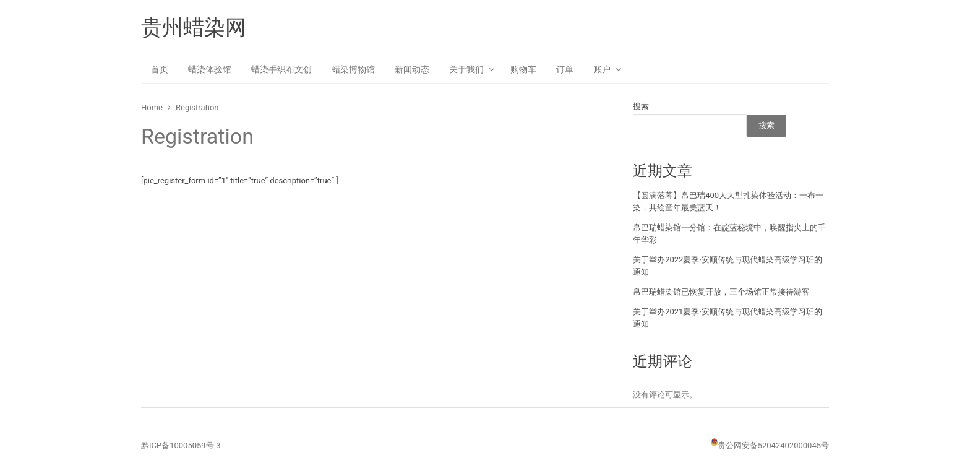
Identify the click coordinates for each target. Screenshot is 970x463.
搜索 (641, 106)
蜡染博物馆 (353, 69)
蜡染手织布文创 (281, 69)
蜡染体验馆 (209, 69)
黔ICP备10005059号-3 (181, 445)
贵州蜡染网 (193, 27)
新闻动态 (412, 69)
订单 (564, 69)
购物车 (523, 69)
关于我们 (466, 69)
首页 (159, 69)
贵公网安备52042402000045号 (773, 445)
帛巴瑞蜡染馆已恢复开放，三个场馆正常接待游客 (721, 291)
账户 (602, 69)
